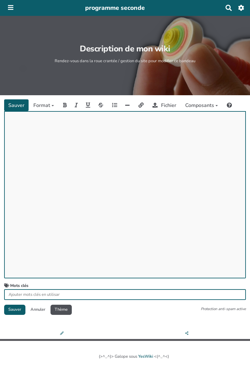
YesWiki (145, 356)
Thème (61, 309)
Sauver (16, 105)
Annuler (37, 309)
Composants (201, 105)
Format (43, 105)
